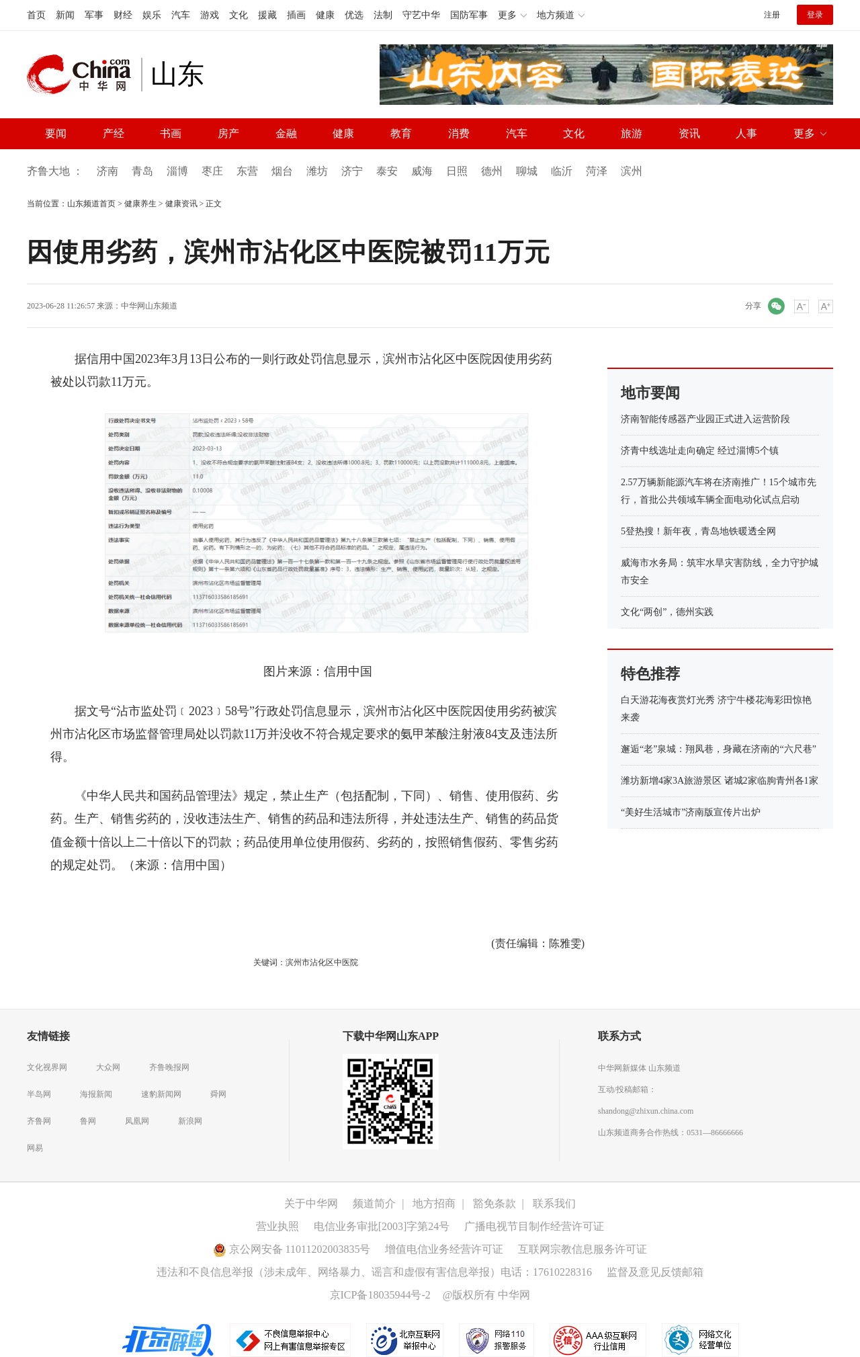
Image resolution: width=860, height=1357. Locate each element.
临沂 (561, 171)
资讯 (689, 133)
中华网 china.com (84, 74)
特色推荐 (650, 673)
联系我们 (554, 1203)
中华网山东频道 (149, 306)
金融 (286, 133)
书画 (170, 133)
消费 (459, 133)
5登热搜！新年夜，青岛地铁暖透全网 (698, 531)
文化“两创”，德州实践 (667, 612)
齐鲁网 (39, 1121)
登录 (815, 14)
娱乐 (151, 15)
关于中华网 (311, 1203)
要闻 (56, 133)
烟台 (282, 171)
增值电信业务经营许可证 (444, 1249)
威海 (422, 171)
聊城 (527, 171)
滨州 (631, 171)
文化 (238, 15)
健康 (325, 15)
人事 (746, 133)
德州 (492, 171)
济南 (107, 171)
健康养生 (140, 203)
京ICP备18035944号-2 (380, 1295)
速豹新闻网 (161, 1094)
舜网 (218, 1094)
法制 (383, 15)
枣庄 (212, 171)
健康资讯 (181, 203)
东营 (247, 171)
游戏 (209, 15)
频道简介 (374, 1203)
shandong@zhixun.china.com (645, 1111)
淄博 (177, 171)
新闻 (65, 15)
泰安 (387, 171)
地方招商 (434, 1203)
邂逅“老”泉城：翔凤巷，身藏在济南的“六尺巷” (718, 749)
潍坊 (317, 171)
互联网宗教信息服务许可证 (582, 1249)
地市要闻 (650, 392)
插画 (296, 15)
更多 (804, 133)
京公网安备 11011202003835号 (292, 1249)
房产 (228, 133)
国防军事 (469, 15)
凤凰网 (137, 1121)
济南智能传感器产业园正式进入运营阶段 (705, 419)
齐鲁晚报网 (169, 1067)
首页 (36, 15)
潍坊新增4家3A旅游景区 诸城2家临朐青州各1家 (719, 781)
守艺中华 (421, 15)
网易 (35, 1148)
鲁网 (88, 1121)
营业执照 (277, 1226)
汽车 (180, 15)
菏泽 (596, 171)
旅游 (631, 133)
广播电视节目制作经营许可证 (534, 1226)
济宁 (352, 171)
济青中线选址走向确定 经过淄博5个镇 (700, 451)
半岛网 (39, 1094)
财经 (123, 15)
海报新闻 (96, 1094)
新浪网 (190, 1121)
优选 (354, 15)
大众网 (108, 1067)
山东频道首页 (91, 203)
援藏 (267, 15)
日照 (457, 171)
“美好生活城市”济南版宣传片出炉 (691, 812)
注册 (772, 14)
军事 (94, 15)
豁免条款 (494, 1203)
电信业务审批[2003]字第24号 (382, 1226)
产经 (113, 133)
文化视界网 (47, 1067)
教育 (401, 133)
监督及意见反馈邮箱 (655, 1272)
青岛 (142, 171)
